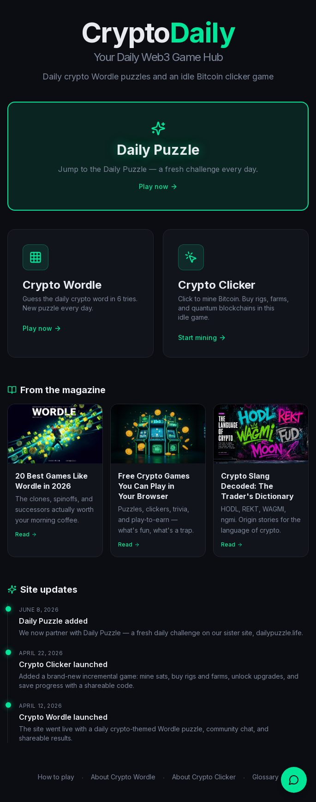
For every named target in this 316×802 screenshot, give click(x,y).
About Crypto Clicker (204, 777)
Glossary (265, 777)
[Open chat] (294, 780)
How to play (56, 777)
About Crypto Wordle (123, 777)
